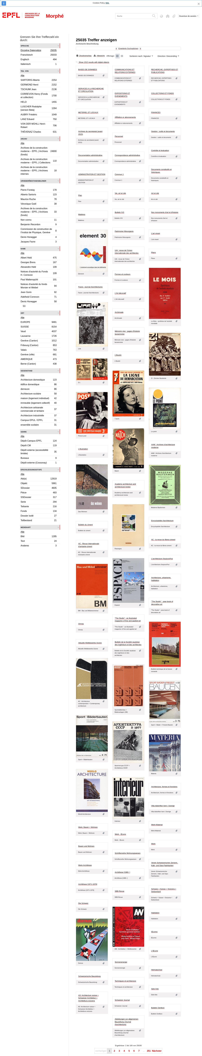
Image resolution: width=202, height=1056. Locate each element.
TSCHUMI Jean (38, 90)
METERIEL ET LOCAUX (88, 112)
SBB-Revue (119, 891)
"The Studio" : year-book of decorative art (162, 602)
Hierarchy (99, 56)
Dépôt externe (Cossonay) (38, 463)
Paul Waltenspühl (38, 280)
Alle (22, 75)
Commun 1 (119, 174)
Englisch (38, 60)
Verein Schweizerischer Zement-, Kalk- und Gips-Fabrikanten (164, 864)
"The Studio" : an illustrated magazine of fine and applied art (128, 619)
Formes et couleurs (122, 274)
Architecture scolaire (38, 394)
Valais (38, 350)
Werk (153, 844)
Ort (22, 313)
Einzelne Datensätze (38, 51)
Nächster (156, 1051)
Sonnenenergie (121, 962)
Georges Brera (38, 263)
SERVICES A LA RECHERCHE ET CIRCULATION (91, 90)
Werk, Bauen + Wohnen (88, 827)
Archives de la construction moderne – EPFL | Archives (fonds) (38, 151)
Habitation (155, 913)
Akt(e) (38, 479)
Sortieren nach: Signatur (140, 56)
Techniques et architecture (125, 981)
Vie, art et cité (120, 193)
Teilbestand (38, 521)
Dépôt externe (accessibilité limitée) (38, 452)
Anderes (38, 546)
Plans (153, 252)
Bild (38, 537)
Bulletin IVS (119, 212)
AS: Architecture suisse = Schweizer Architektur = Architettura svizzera (88, 998)
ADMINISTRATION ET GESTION (91, 174)
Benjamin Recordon (38, 225)
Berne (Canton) (38, 364)
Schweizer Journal (122, 1000)
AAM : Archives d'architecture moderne (163, 446)
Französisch (38, 55)
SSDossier (38, 498)
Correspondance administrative (127, 155)
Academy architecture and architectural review (125, 485)
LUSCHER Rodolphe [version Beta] (38, 108)
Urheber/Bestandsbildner (33, 180)
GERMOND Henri (38, 85)
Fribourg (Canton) (38, 346)
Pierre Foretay (38, 190)
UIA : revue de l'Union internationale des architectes (126, 251)
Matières (81, 214)
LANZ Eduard (38, 120)
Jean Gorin (38, 293)
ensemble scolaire (38, 425)
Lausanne (38, 336)
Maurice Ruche (38, 200)
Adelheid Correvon (38, 297)
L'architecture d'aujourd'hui (162, 559)
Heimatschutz (156, 970)
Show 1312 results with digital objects (92, 62)
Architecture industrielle (38, 416)
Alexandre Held (38, 267)
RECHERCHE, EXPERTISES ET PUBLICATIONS (164, 70)
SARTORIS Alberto (38, 80)
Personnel (119, 136)
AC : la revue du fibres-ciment (163, 540)
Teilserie (38, 507)
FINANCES (155, 112)
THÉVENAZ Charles (38, 132)
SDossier (38, 488)
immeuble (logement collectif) (38, 403)
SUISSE (38, 327)
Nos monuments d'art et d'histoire (164, 212)
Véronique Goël (38, 204)
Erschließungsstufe (31, 469)
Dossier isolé (38, 516)
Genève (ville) (38, 355)
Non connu (38, 220)
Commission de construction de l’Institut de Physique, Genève (38, 231)
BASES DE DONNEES (87, 69)
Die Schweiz (83, 903)
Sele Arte (155, 989)
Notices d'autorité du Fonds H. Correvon (38, 273)
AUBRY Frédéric (38, 115)
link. (107, 3)
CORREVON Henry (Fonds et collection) (38, 96)
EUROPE (38, 322)
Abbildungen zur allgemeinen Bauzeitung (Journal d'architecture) (126, 1022)
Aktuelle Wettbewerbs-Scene (90, 643)
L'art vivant (155, 233)
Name (23, 248)
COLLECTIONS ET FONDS (162, 93)
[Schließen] (199, 4)
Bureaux (38, 458)
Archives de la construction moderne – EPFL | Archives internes (38, 170)
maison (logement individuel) (38, 399)
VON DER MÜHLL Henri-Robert (38, 125)
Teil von (25, 71)
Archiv (24, 138)
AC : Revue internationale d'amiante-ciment (88, 545)
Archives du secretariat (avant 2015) (90, 132)
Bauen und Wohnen (86, 846)
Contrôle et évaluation (160, 150)
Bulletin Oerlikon (158, 1008)
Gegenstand (26, 370)
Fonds (38, 511)
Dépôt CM (38, 446)
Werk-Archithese (85, 865)
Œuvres (154, 932)
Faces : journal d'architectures (90, 287)
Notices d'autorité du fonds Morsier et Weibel (38, 286)
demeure (38, 389)
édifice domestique (38, 385)
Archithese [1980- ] (122, 872)
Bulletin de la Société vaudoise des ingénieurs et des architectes (128, 643)
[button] (168, 16)
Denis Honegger (38, 237)
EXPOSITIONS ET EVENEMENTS (122, 94)
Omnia (81, 624)
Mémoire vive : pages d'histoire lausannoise (127, 332)
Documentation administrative (90, 155)
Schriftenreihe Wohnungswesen (127, 853)
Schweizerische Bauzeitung (89, 976)
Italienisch (38, 64)
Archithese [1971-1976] (87, 884)
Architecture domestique (38, 380)
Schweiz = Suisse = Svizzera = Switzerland (163, 890)
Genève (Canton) (38, 341)
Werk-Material (157, 825)
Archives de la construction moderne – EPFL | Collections (38, 161)
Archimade (119, 312)
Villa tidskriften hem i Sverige (163, 806)
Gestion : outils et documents (163, 131)
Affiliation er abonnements (125, 117)
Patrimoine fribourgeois (124, 231)
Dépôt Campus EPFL (38, 441)
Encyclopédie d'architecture (162, 521)
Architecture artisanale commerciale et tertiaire (38, 409)
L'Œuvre (154, 951)
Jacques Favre (38, 242)
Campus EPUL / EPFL (38, 421)
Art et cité (155, 193)
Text (38, 541)
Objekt (38, 484)
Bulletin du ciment (85, 525)
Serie (38, 502)
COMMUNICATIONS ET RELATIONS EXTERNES (125, 70)
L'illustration (83, 449)
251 (149, 1051)
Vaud (38, 332)
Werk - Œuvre (120, 834)
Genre (24, 431)
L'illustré (118, 355)
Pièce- (38, 493)
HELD (38, 102)
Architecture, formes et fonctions (164, 787)
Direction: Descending (167, 56)
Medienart (26, 527)
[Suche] (133, 16)
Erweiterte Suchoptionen (128, 48)
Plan (80, 195)
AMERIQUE (38, 360)
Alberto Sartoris (38, 195)
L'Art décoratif (120, 293)
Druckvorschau (83, 56)
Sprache (25, 45)
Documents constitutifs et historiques (161, 170)
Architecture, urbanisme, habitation (161, 579)
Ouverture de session (188, 16)
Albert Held (38, 258)
